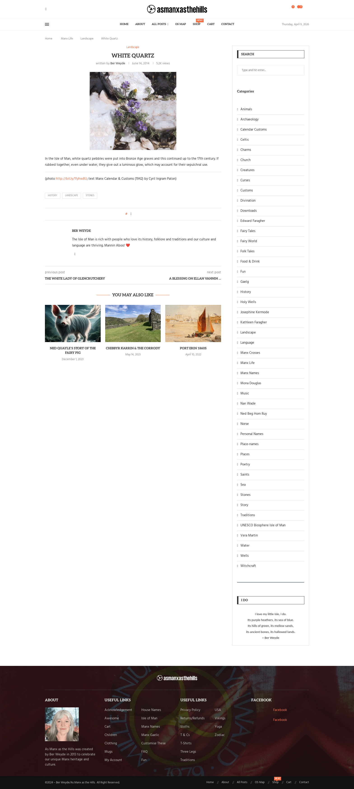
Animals (246, 109)
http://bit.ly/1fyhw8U (71, 179)
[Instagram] (51, 9)
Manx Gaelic (150, 735)
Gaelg (244, 282)
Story (244, 505)
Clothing (111, 743)
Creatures (247, 170)
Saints (244, 474)
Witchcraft (248, 566)
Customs (246, 190)
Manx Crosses (250, 353)
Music (244, 393)
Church (245, 160)
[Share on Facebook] (131, 214)
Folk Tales (247, 251)
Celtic (244, 140)
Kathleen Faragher (253, 322)
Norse (244, 424)
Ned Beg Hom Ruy (253, 414)
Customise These (153, 743)
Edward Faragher (252, 221)
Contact (227, 24)
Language (247, 342)
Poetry (245, 464)
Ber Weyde (117, 63)
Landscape (87, 38)
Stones (245, 495)
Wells (244, 556)
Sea (243, 485)
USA (218, 710)
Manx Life (67, 38)
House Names (151, 710)
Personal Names (251, 434)
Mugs (108, 752)
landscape (71, 195)
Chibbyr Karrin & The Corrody (133, 348)
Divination (248, 200)
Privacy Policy (190, 710)
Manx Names (249, 373)
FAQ (144, 752)
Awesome (112, 718)
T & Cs (185, 735)
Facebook (280, 710)
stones (90, 195)
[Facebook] (46, 9)
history (52, 195)
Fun (243, 271)
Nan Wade (248, 403)
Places (244, 454)
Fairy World (248, 241)
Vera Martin (249, 535)
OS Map (180, 24)
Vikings (220, 718)
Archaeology (249, 119)
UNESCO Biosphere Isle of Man (263, 525)
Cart (210, 24)
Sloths (184, 727)
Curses (245, 180)
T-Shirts (185, 743)
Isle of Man (149, 718)
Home (124, 24)
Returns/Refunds (192, 718)
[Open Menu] (47, 24)
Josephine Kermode (254, 312)
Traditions (247, 515)
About (140, 24)
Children (111, 735)
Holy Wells (248, 302)
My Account (113, 760)
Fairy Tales (247, 231)
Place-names (249, 444)
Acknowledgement (118, 710)
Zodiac (220, 735)
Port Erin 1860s (193, 348)
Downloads (248, 211)
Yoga (218, 727)
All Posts (159, 24)
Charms (245, 150)
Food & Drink (250, 261)
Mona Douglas (250, 383)
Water (244, 545)
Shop (196, 22)
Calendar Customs (253, 129)
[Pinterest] (54, 9)
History (245, 292)
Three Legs (188, 752)
